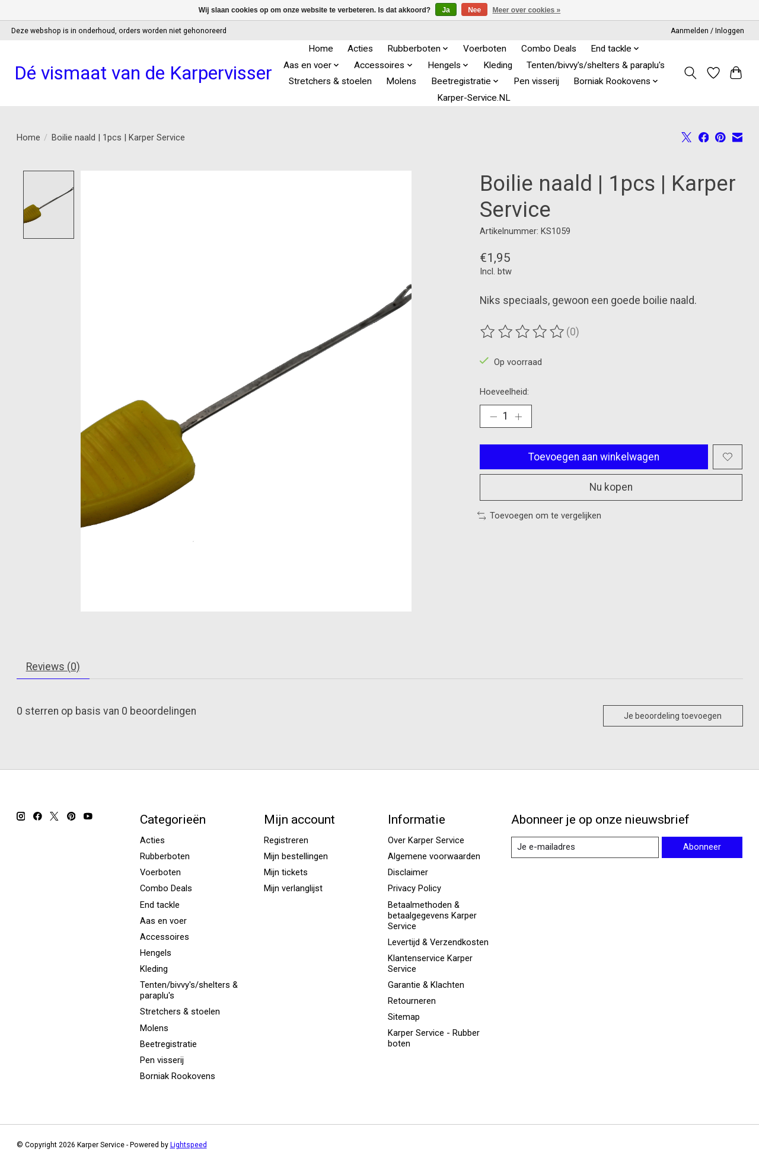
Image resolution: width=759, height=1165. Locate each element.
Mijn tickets (286, 873)
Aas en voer (163, 921)
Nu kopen (611, 488)
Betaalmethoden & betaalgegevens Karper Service (432, 916)
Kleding (497, 65)
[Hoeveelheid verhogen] (519, 416)
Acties (360, 48)
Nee (474, 10)
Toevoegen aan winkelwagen (593, 457)
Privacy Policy (414, 889)
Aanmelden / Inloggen (707, 31)
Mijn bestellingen (296, 857)
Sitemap (404, 1018)
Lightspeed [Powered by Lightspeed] (188, 1145)
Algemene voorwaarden (434, 857)
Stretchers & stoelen (330, 81)
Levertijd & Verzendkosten (438, 942)
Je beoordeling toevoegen (671, 716)
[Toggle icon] (690, 73)
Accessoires (164, 937)
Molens (401, 81)
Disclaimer (408, 873)
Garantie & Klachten (426, 985)
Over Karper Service (426, 841)
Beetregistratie (168, 1044)
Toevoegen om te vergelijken (539, 516)
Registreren (286, 841)
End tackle (160, 905)
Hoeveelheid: (504, 391)
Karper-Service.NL (474, 97)
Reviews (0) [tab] (53, 667)
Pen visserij (536, 81)
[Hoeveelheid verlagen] (493, 416)
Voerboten (484, 48)
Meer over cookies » (527, 10)
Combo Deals (548, 48)
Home (320, 48)
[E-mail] (584, 848)
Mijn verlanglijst (293, 889)
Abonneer (702, 848)
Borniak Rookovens (177, 1076)
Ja (445, 10)
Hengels (155, 953)
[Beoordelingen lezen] (523, 332)
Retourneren (412, 1002)
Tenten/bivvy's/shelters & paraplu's (596, 65)
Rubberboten (165, 857)
